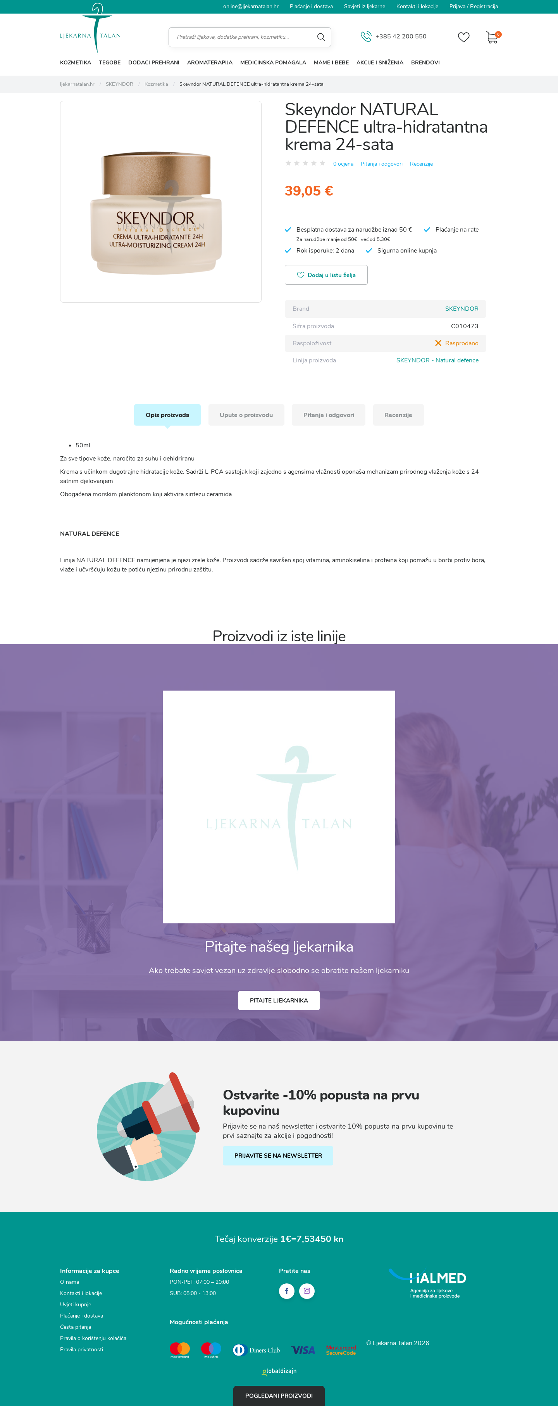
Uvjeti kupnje (75, 1304)
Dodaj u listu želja (326, 275)
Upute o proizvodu (246, 414)
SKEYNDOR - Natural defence (437, 360)
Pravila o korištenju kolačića (93, 1338)
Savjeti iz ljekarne (364, 6)
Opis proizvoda (167, 414)
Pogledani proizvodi (279, 1396)
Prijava (457, 6)
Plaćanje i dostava (311, 6)
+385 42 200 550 (394, 37)
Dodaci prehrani (153, 62)
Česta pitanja (75, 1326)
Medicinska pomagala (273, 62)
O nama (69, 1281)
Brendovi (425, 62)
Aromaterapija (209, 62)
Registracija (484, 6)
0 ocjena (343, 163)
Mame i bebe (331, 62)
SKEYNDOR (462, 309)
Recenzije (421, 163)
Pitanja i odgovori (382, 163)
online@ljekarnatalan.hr (251, 6)
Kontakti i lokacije (417, 6)
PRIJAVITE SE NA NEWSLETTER (278, 1156)
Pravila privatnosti (81, 1349)
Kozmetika (75, 62)
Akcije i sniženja (379, 62)
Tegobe (110, 62)
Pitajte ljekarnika (279, 1000)
